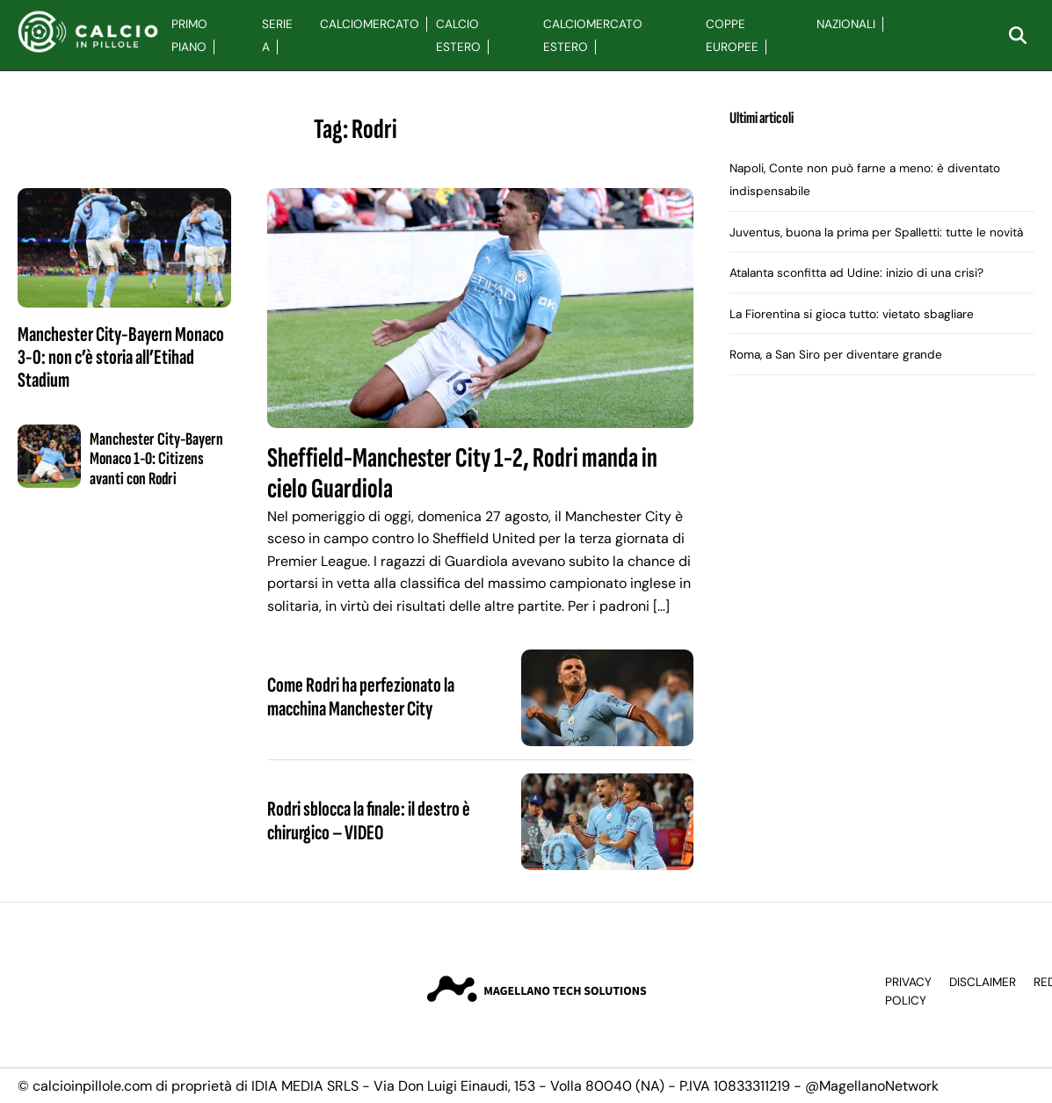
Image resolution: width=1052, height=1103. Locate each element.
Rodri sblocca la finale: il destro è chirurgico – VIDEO (368, 820)
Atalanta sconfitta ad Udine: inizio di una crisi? (856, 272)
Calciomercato (369, 24)
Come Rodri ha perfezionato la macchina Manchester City (360, 696)
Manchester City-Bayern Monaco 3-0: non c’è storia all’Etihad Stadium (121, 358)
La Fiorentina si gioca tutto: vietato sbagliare (851, 314)
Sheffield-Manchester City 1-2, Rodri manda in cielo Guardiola (462, 473)
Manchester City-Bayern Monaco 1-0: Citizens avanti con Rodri (156, 459)
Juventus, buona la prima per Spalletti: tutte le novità (876, 232)
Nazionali (845, 24)
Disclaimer (982, 982)
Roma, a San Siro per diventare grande (835, 354)
